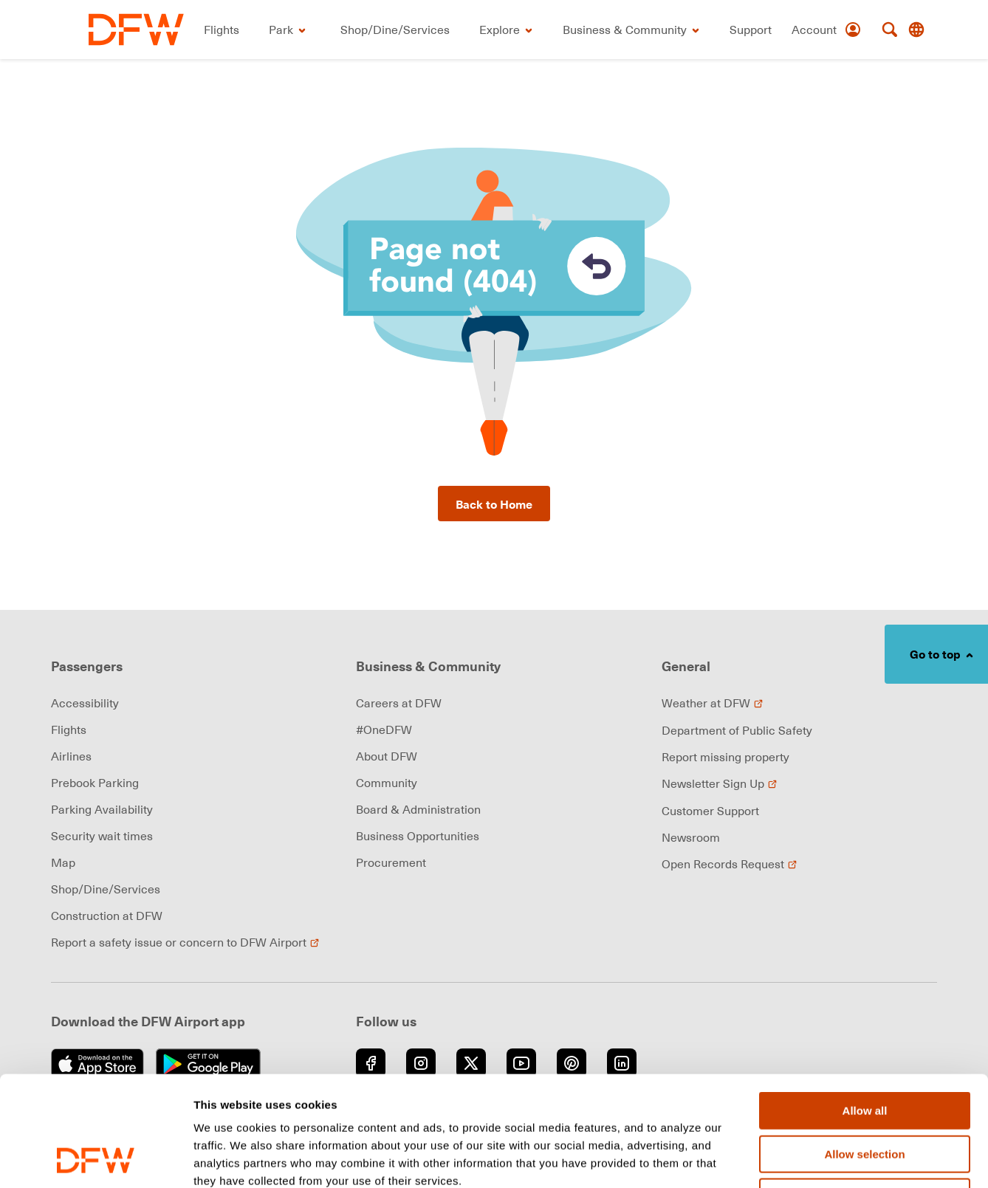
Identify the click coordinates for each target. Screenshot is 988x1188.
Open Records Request (729, 864)
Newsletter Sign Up (720, 783)
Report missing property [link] (725, 757)
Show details (775, 1159)
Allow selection (864, 1051)
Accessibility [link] (85, 703)
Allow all (865, 1007)
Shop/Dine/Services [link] (105, 889)
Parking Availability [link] (102, 809)
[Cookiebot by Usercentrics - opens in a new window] (95, 1159)
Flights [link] (68, 729)
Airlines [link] (71, 756)
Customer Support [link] (710, 811)
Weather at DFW (713, 703)
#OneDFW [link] (384, 729)
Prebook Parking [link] (95, 783)
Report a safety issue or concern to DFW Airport (185, 942)
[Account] (827, 29)
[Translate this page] (916, 29)
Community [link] (386, 783)
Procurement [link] (391, 862)
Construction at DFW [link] (106, 915)
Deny (865, 1094)
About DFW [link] (386, 756)
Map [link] (63, 862)
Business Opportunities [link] (417, 836)
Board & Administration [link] (418, 809)
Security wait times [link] (102, 836)
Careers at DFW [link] (399, 703)
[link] (136, 29)
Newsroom (691, 837)
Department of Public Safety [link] (737, 730)
